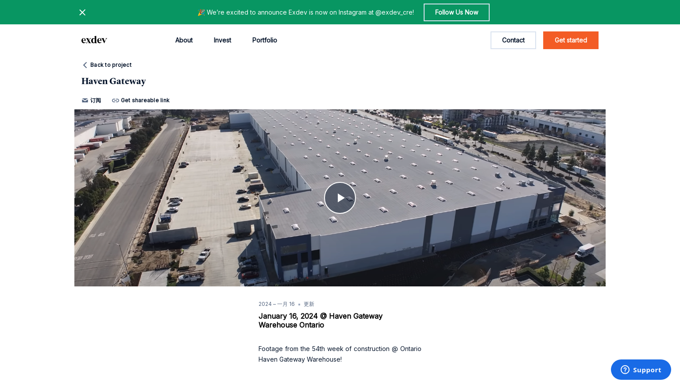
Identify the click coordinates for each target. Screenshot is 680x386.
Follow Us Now (456, 12)
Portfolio (264, 40)
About (184, 40)
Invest (222, 40)
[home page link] (94, 40)
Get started (571, 40)
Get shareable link (141, 100)
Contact (513, 40)
